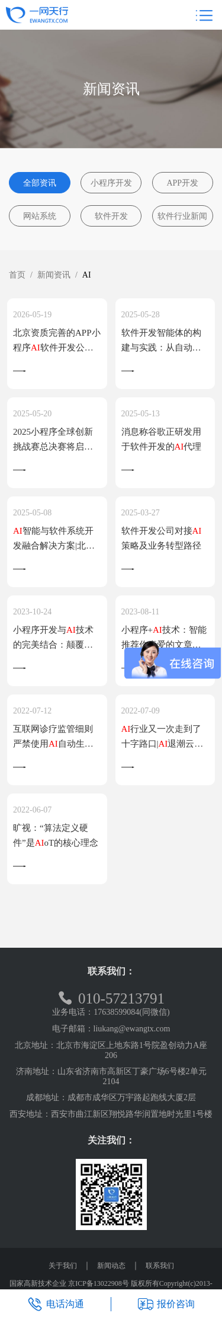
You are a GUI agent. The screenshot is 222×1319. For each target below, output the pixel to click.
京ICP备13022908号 (98, 1283)
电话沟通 (55, 1304)
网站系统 (39, 216)
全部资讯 (39, 183)
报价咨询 (166, 1304)
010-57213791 (111, 998)
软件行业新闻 (182, 216)
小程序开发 (111, 183)
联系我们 (160, 1265)
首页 (17, 274)
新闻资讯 (53, 274)
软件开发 (111, 216)
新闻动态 (111, 1265)
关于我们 (63, 1265)
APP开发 (182, 183)
